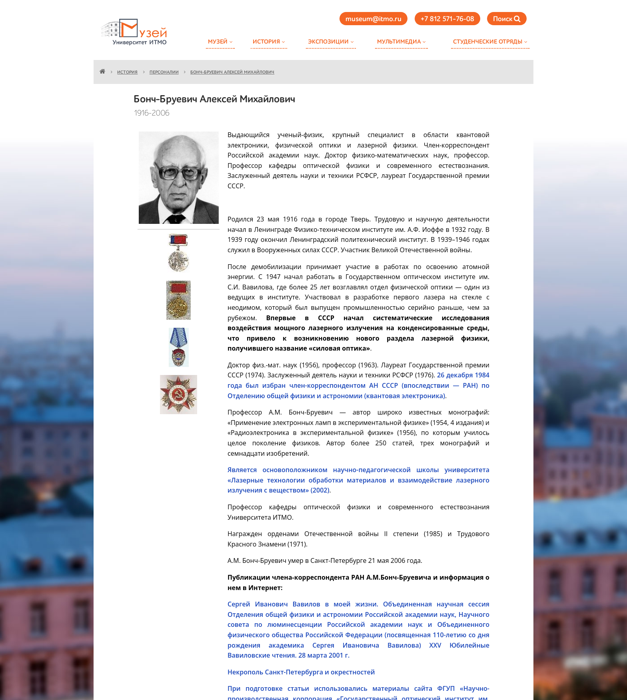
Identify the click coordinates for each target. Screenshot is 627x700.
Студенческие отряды (487, 42)
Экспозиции (328, 42)
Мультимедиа (399, 42)
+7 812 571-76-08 (447, 19)
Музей (218, 42)
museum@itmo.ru (373, 19)
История (266, 42)
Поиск (507, 19)
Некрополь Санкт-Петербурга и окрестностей (301, 672)
